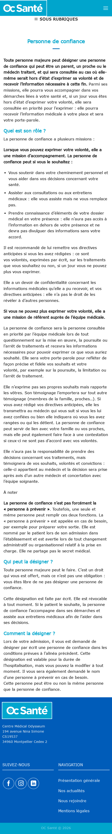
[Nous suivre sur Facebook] (8, 783)
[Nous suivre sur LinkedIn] (33, 783)
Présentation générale (79, 780)
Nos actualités (71, 791)
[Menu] (105, 8)
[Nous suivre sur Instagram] (21, 783)
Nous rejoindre (72, 801)
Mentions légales (73, 811)
